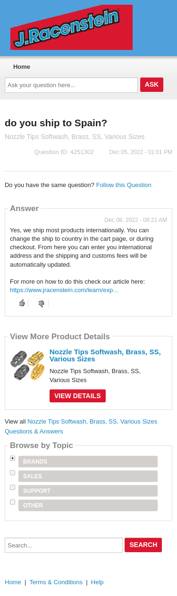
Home (21, 66)
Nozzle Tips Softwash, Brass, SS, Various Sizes (105, 355)
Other (33, 505)
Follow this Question (124, 184)
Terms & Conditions (56, 582)
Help (97, 582)
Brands (35, 461)
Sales (32, 476)
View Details (77, 396)
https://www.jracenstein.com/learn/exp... (64, 290)
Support (37, 491)
